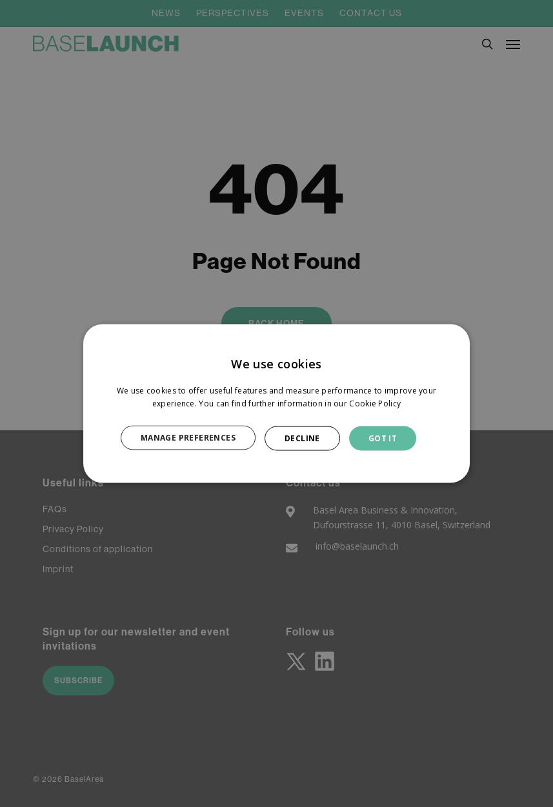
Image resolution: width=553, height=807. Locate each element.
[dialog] (276, 403)
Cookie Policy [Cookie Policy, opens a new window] (375, 402)
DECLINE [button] (302, 437)
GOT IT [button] (382, 437)
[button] (195, 438)
